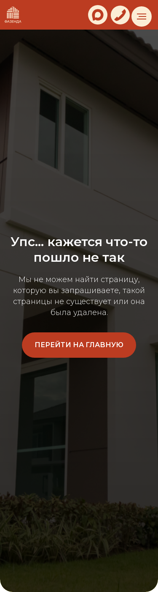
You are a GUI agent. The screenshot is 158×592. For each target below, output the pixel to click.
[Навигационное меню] (141, 16)
